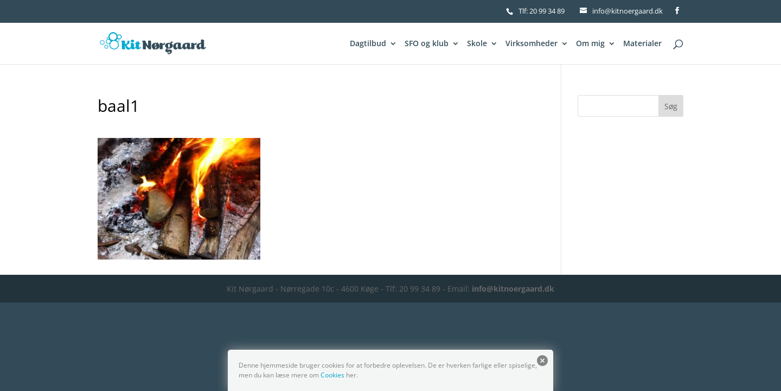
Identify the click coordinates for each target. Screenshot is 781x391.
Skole (477, 44)
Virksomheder (531, 44)
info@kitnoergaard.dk (513, 288)
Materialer (642, 44)
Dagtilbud (368, 44)
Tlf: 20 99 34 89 (541, 11)
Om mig (590, 44)
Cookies (332, 375)
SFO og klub (427, 44)
